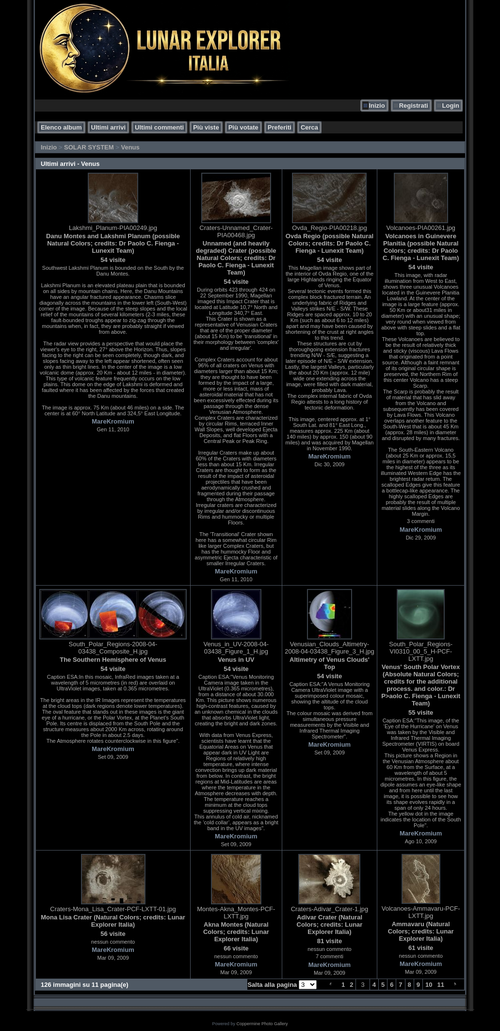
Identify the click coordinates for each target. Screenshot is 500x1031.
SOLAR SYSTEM (89, 147)
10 (428, 984)
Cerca (309, 127)
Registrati (413, 105)
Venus (130, 147)
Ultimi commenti (159, 127)
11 (440, 984)
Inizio (377, 105)
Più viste (206, 127)
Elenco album (61, 127)
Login (450, 105)
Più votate (243, 127)
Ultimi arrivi (108, 127)
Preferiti (279, 127)
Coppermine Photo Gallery (262, 1023)
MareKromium (113, 421)
